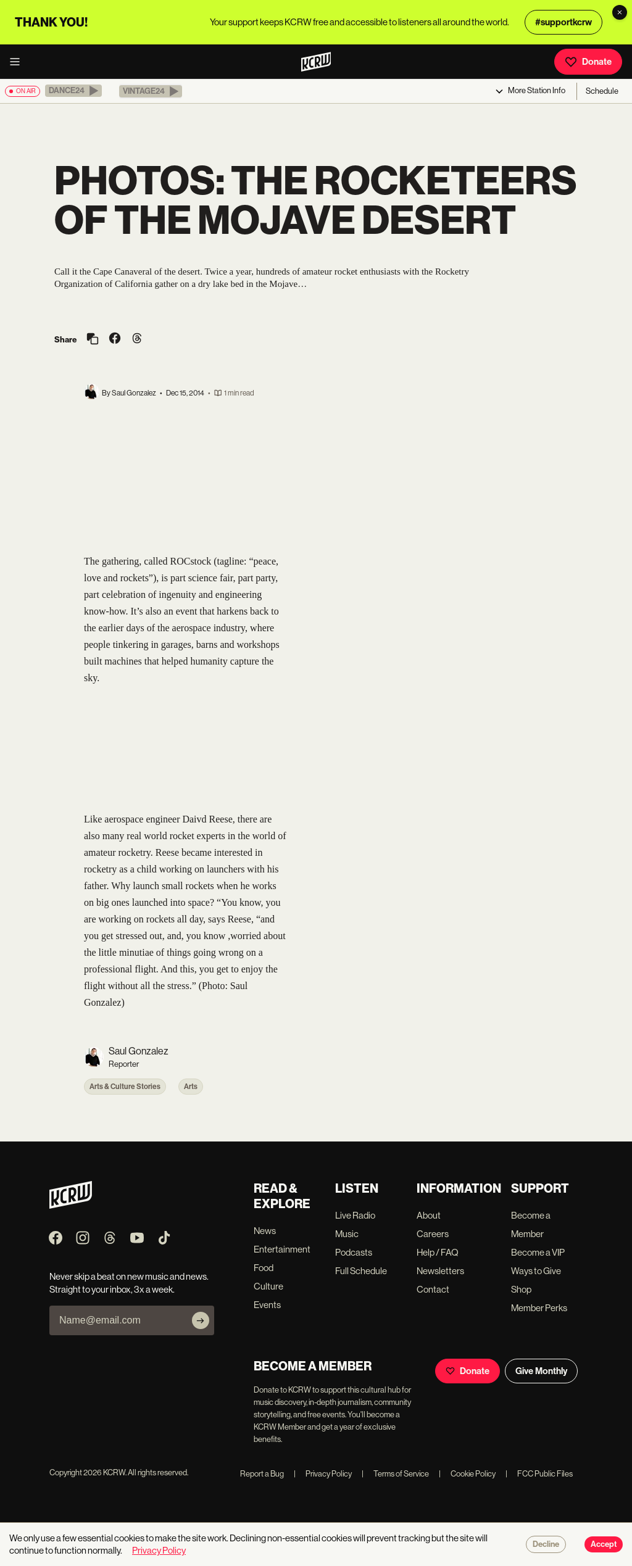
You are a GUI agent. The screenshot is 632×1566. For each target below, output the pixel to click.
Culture (268, 1286)
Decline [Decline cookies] (546, 1544)
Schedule (602, 91)
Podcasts (353, 1252)
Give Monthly (541, 1371)
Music (347, 1233)
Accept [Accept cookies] (604, 1544)
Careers (433, 1233)
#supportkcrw (563, 22)
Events (267, 1304)
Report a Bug (262, 1473)
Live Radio (355, 1215)
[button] (73, 91)
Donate (588, 62)
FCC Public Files (539, 1473)
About (429, 1215)
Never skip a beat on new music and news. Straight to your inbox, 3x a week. (129, 1283)
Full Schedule (361, 1271)
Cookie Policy (467, 1473)
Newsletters (440, 1271)
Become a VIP (538, 1252)
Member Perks (539, 1308)
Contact (433, 1289)
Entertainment (282, 1249)
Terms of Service (395, 1473)
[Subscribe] (200, 1320)
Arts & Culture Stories (124, 1086)
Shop (521, 1289)
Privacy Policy (323, 1473)
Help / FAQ (438, 1252)
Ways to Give (536, 1271)
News (265, 1230)
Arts (191, 1086)
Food (263, 1267)
